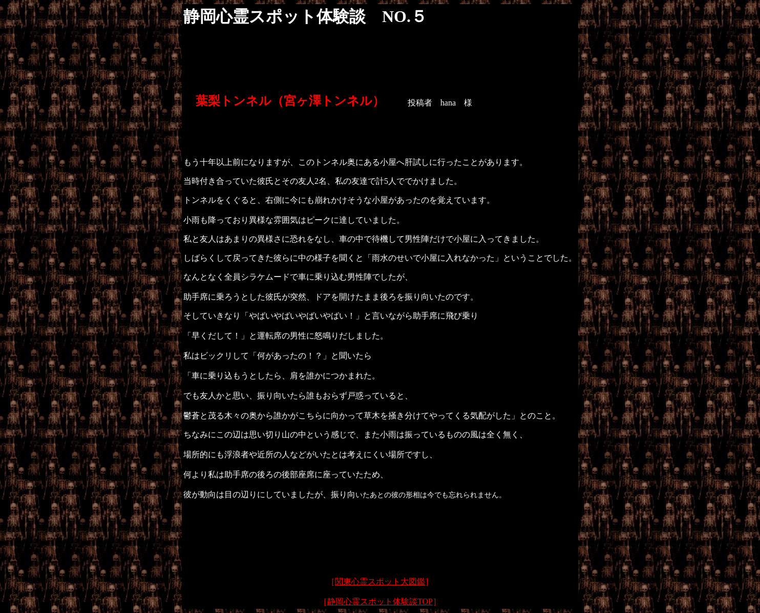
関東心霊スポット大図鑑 (380, 581)
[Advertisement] (380, 543)
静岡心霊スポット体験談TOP (380, 601)
